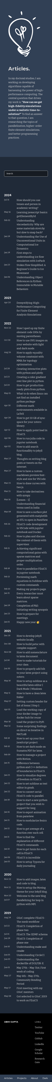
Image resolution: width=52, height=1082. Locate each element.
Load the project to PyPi (30, 722)
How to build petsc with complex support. (30, 646)
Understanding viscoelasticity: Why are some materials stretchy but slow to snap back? (31, 226)
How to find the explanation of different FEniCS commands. (30, 841)
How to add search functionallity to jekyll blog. (29, 450)
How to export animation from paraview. (31, 814)
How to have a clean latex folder (31, 695)
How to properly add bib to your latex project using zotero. (32, 672)
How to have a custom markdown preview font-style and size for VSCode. (31, 475)
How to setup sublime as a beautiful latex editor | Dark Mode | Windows (32, 685)
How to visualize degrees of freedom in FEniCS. (31, 777)
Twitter (38, 1027)
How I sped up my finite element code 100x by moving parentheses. (31, 332)
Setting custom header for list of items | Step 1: (32, 703)
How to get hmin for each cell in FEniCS (31, 851)
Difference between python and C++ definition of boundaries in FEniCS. (32, 767)
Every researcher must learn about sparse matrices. (30, 597)
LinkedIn (39, 1044)
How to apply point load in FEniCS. (32, 432)
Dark (45, 1078)
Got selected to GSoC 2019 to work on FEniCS (32, 998)
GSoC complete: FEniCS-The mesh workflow (31, 919)
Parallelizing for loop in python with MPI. (30, 902)
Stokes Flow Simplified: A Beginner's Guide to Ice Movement (31, 269)
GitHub (38, 1038)
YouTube (39, 1033)
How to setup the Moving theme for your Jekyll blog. (32, 889)
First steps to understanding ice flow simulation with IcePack (31, 256)
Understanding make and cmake (31, 948)
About (34, 1078)
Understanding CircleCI (31, 955)
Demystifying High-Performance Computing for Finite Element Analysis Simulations (31, 308)
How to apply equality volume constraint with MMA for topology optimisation (30, 358)
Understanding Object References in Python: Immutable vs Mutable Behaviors (30, 283)
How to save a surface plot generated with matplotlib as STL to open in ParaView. (32, 516)
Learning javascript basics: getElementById (32, 214)
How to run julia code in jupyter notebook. (31, 440)
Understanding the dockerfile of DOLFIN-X (30, 961)
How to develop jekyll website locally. (29, 637)
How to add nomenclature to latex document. (32, 654)
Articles (8, 1078)
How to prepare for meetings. (28, 615)
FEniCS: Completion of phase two (29, 928)
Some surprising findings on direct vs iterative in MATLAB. (31, 730)
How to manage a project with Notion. (31, 756)
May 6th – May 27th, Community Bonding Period (29, 980)
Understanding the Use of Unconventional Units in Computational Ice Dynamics (32, 242)
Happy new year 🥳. (28, 622)
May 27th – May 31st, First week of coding (31, 969)
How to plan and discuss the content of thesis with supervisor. (31, 540)
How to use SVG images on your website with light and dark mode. (32, 344)
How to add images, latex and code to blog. (31, 881)
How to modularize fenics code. (32, 822)
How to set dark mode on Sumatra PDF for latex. (31, 748)
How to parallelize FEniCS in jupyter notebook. (32, 570)
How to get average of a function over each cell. (30, 830)
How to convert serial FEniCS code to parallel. (30, 793)
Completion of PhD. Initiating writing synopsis (32, 607)
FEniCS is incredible (28, 857)
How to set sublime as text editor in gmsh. (32, 785)
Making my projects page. (31, 589)
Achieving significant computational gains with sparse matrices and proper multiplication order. (32, 556)
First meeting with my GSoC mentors (30, 990)
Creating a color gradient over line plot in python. (31, 379)
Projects (21, 1078)
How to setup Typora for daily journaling (31, 863)
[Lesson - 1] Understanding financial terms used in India (31, 503)
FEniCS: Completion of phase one (29, 940)
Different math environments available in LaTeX (32, 409)
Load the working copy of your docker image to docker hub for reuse (31, 713)
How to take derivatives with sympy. (30, 493)
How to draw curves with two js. (31, 485)
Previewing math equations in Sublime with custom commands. (32, 581)
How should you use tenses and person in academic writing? (29, 204)
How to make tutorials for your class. (31, 662)
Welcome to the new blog (31, 895)
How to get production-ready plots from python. (31, 387)
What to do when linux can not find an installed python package (32, 397)
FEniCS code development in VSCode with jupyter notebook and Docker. (32, 528)
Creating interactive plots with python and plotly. (31, 370)
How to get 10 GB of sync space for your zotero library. (31, 422)
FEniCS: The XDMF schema (32, 934)
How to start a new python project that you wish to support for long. (32, 804)
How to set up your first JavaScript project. (30, 740)
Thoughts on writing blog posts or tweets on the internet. (31, 462)
